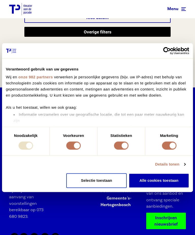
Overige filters (97, 32)
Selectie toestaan (96, 180)
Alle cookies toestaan (158, 180)
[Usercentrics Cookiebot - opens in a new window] (167, 51)
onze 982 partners (35, 77)
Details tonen (167, 164)
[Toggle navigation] (176, 9)
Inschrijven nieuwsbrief (166, 221)
